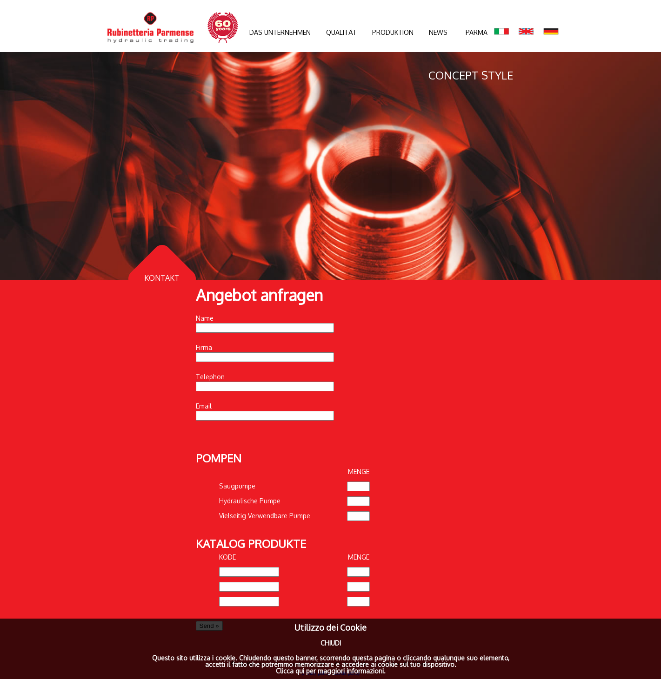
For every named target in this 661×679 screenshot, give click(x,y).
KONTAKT (161, 278)
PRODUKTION (393, 32)
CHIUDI (330, 643)
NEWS (438, 32)
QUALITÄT (341, 32)
